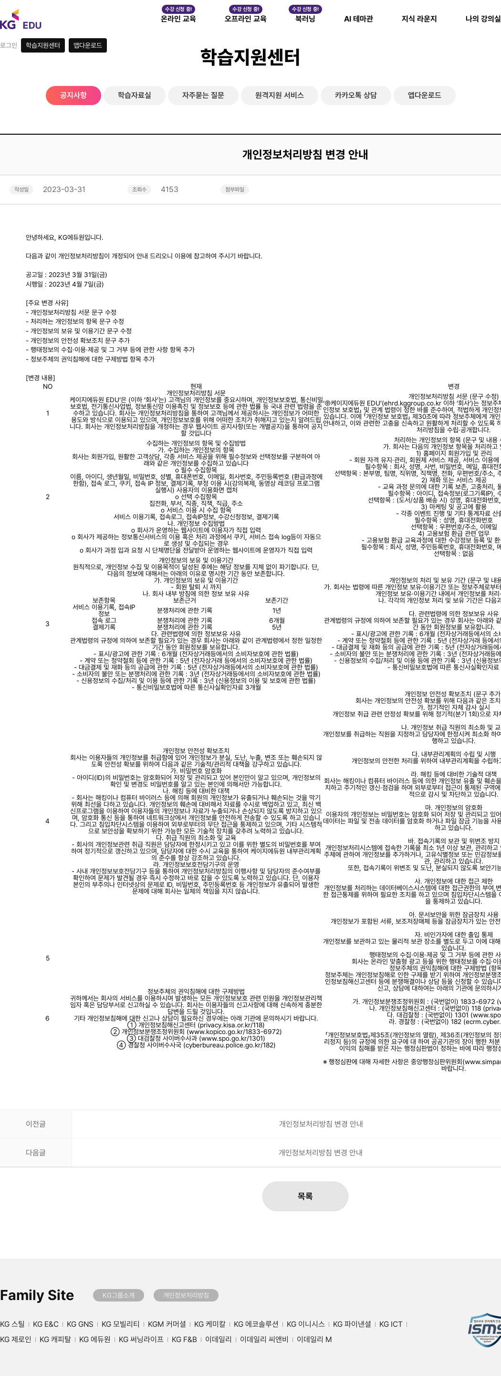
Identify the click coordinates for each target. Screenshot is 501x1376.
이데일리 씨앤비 (264, 1340)
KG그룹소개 (119, 1295)
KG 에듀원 (95, 1340)
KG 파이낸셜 (352, 1324)
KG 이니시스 (306, 1324)
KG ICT (391, 1324)
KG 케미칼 (210, 1324)
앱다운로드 (87, 45)
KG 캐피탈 (55, 1340)
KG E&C (46, 1324)
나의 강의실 (483, 18)
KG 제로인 (15, 1340)
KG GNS (80, 1324)
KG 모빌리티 (121, 1324)
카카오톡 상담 (356, 95)
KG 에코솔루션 (256, 1324)
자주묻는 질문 (203, 95)
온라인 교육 (178, 18)
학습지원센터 (43, 45)
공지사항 (73, 95)
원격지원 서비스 (279, 95)
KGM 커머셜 (167, 1324)
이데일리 (218, 1340)
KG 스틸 (12, 1324)
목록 (305, 1196)
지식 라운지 (419, 18)
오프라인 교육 (246, 18)
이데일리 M (314, 1340)
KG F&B (184, 1340)
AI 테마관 (358, 18)
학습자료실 (134, 95)
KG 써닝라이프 (141, 1340)
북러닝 (305, 18)
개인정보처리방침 (186, 1295)
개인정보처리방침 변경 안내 (321, 1124)
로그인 (8, 45)
